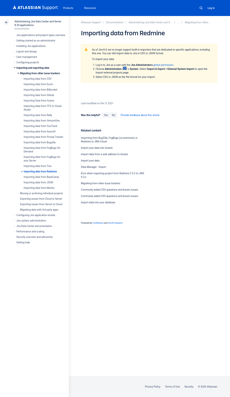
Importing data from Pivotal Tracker (43, 136)
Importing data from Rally (38, 115)
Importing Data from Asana (39, 100)
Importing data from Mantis (39, 187)
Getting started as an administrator (35, 40)
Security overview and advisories (34, 237)
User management (26, 56)
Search (201, 8)
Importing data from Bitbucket (40, 89)
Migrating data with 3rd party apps (39, 209)
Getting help (23, 242)
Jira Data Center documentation (34, 226)
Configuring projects (27, 62)
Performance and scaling (30, 231)
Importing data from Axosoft (39, 131)
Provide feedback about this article (140, 115)
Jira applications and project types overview (40, 35)
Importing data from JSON (38, 182)
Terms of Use (172, 386)
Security (188, 386)
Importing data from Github (39, 95)
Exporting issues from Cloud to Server (41, 198)
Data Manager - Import (93, 166)
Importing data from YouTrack (40, 126)
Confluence (98, 223)
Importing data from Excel (38, 84)
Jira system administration (31, 220)
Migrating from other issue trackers (40, 73)
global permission (163, 64)
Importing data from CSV (37, 78)
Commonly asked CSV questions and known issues (109, 189)
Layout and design (26, 51)
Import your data (90, 160)
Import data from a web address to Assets (104, 154)
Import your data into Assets (97, 147)
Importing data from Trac (38, 166)
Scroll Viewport (115, 223)
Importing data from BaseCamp (41, 176)
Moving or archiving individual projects (41, 193)
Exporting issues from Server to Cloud (41, 204)
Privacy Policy (152, 386)
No (113, 115)
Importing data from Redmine (40, 171)
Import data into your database (98, 202)
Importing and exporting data (32, 67)
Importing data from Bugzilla (40, 142)
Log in (211, 8)
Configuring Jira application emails (35, 215)
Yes (106, 115)
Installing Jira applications (31, 46)
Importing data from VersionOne (42, 120)
